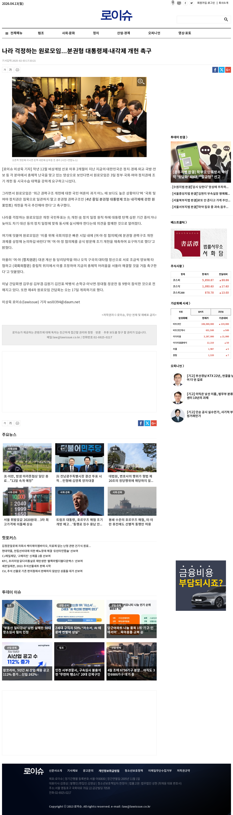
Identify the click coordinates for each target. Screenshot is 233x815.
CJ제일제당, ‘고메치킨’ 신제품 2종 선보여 (26, 556)
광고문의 (88, 771)
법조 (41, 33)
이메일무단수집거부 (160, 771)
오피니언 (154, 33)
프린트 (17, 70)
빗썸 (181, 312)
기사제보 (72, 771)
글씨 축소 (5, 70)
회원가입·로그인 (206, 3)
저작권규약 (183, 771)
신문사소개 (55, 771)
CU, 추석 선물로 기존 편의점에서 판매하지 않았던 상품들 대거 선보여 (42, 571)
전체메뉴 (16, 33)
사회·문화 (68, 33)
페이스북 (215, 70)
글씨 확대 (10, 70)
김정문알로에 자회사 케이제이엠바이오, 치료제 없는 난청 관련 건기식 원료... (46, 546)
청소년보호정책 (134, 771)
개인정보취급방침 (109, 771)
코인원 (221, 312)
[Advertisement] (42, 381)
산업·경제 (123, 33)
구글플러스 (228, 70)
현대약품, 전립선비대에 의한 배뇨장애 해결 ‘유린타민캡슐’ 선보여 (40, 551)
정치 (96, 33)
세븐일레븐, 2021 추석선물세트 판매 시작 (26, 566)
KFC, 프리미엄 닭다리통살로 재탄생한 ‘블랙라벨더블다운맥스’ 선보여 (42, 561)
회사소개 (222, 3)
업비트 (200, 312)
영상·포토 (184, 33)
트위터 (222, 70)
